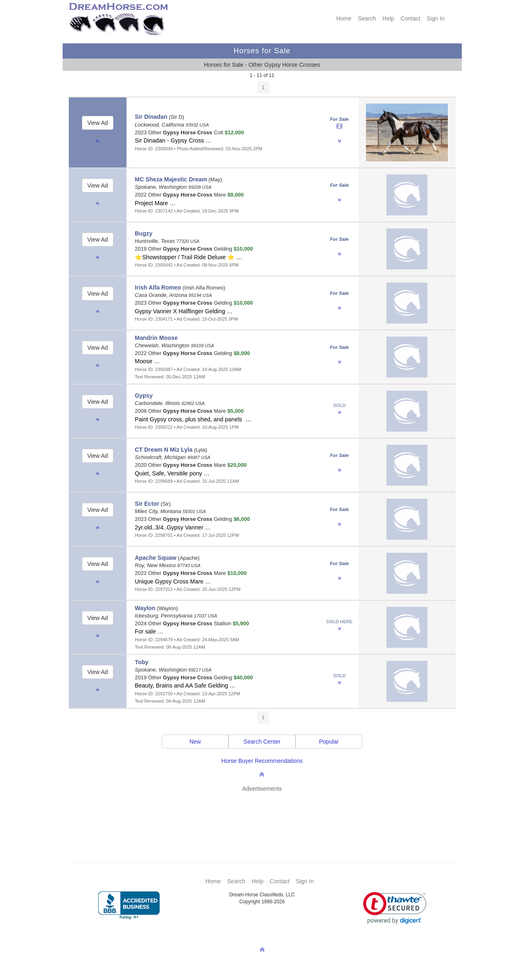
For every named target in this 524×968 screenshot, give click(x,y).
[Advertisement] (266, 815)
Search (367, 18)
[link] (395, 908)
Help (388, 18)
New (195, 741)
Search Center (262, 741)
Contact (410, 18)
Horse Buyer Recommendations (262, 761)
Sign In (436, 18)
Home (343, 18)
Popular (329, 741)
